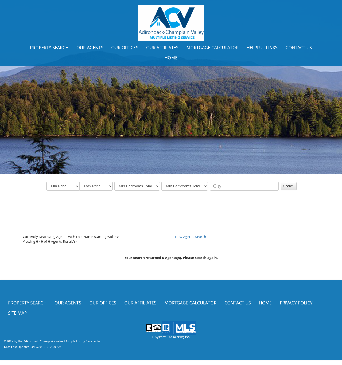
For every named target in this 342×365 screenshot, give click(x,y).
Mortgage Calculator (212, 47)
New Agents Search (190, 236)
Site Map (17, 313)
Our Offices (124, 47)
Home (171, 58)
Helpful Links (262, 47)
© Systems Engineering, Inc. (171, 337)
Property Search (49, 47)
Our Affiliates (162, 47)
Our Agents (89, 47)
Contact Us (299, 47)
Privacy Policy (296, 303)
